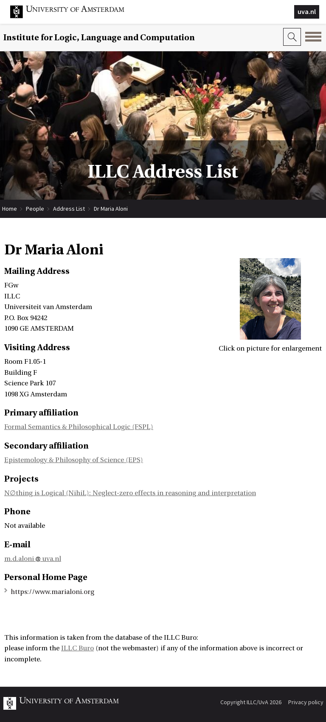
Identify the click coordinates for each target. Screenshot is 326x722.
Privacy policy (305, 702)
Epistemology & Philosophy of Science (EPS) (73, 460)
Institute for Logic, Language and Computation (99, 37)
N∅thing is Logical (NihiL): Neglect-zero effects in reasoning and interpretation (130, 493)
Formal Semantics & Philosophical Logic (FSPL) (78, 427)
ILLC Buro (77, 648)
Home (9, 208)
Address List (69, 208)
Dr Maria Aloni (111, 208)
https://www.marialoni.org (52, 592)
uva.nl (307, 11)
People (35, 208)
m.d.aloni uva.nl (32, 559)
